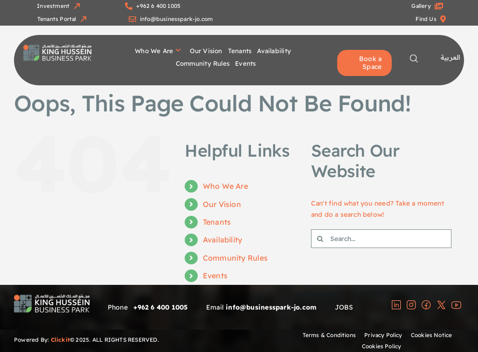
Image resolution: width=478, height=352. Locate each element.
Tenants (217, 222)
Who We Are (225, 186)
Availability (222, 239)
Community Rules (235, 257)
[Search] (320, 238)
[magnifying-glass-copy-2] (414, 57)
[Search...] (381, 238)
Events (215, 275)
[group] (57, 47)
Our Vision (222, 204)
